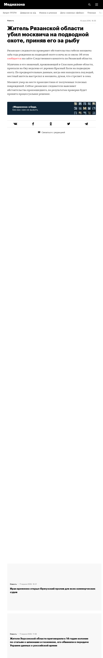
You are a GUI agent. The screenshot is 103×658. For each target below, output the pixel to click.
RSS (6, 598)
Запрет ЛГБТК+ (10, 12)
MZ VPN (6, 614)
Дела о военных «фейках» (72, 12)
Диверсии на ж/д (28, 12)
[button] (96, 4)
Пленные (91, 12)
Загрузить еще (54, 471)
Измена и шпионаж (48, 12)
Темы (5, 590)
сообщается (14, 59)
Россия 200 (8, 622)
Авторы (6, 582)
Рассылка (7, 606)
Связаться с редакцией (51, 132)
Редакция (7, 567)
